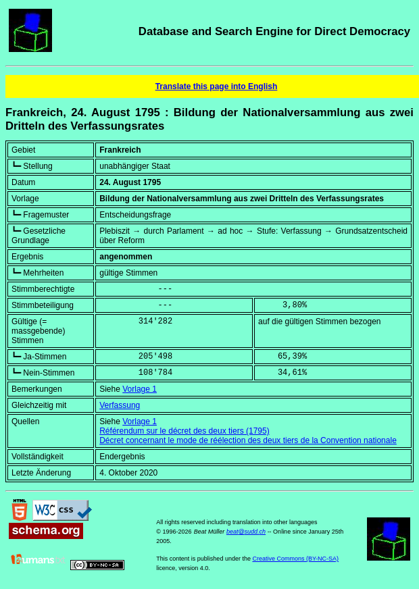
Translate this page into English (216, 86)
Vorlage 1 (139, 389)
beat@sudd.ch (246, 531)
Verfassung (119, 405)
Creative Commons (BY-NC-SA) (295, 558)
